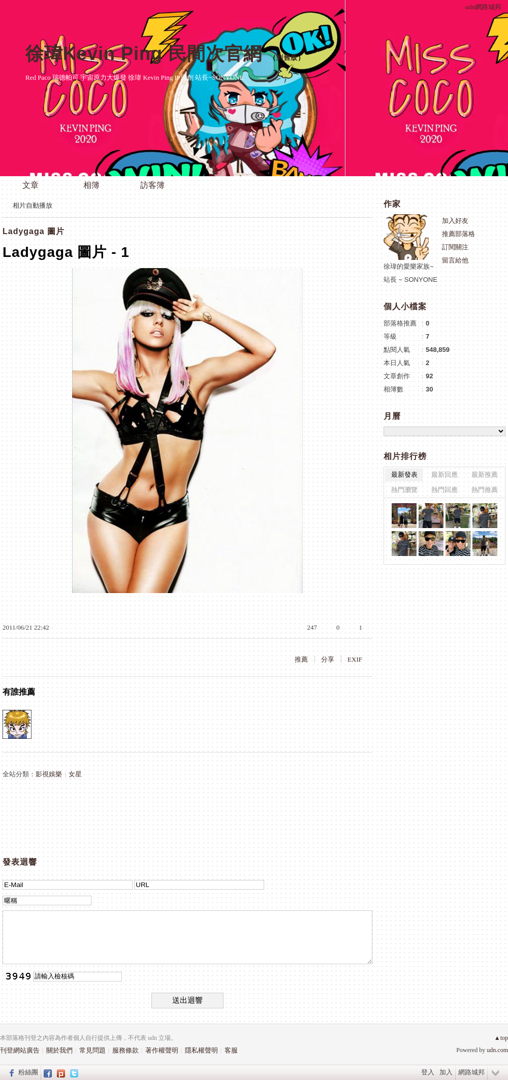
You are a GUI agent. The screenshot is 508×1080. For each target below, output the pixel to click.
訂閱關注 (455, 247)
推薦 (301, 659)
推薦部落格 (458, 234)
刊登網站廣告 (20, 1050)
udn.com (497, 1050)
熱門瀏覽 (404, 490)
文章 (30, 185)
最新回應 (444, 474)
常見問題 (92, 1050)
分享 (327, 659)
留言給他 (455, 260)
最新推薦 (484, 474)
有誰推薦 (19, 692)
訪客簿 (152, 185)
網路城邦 (471, 1072)
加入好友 (455, 220)
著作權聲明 (161, 1050)
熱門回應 (444, 490)
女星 (75, 774)
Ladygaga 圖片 (34, 231)
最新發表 (404, 474)
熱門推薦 (484, 490)
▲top (501, 1037)
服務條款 (125, 1050)
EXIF (354, 659)
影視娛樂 (49, 774)
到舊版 (287, 57)
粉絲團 (28, 1072)
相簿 (91, 185)
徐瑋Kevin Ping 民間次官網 (143, 53)
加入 (446, 1072)
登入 (427, 1072)
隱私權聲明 (201, 1050)
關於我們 (59, 1050)
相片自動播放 (32, 205)
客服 (231, 1050)
